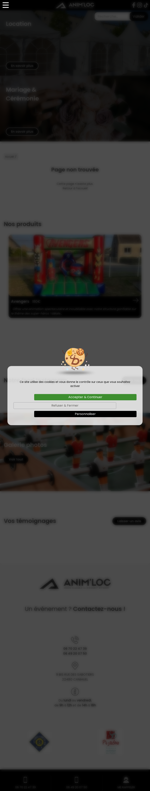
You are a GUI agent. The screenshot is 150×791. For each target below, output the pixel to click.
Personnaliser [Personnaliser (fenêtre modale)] (85, 414)
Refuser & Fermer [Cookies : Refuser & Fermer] (65, 405)
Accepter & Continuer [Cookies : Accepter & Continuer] (85, 397)
